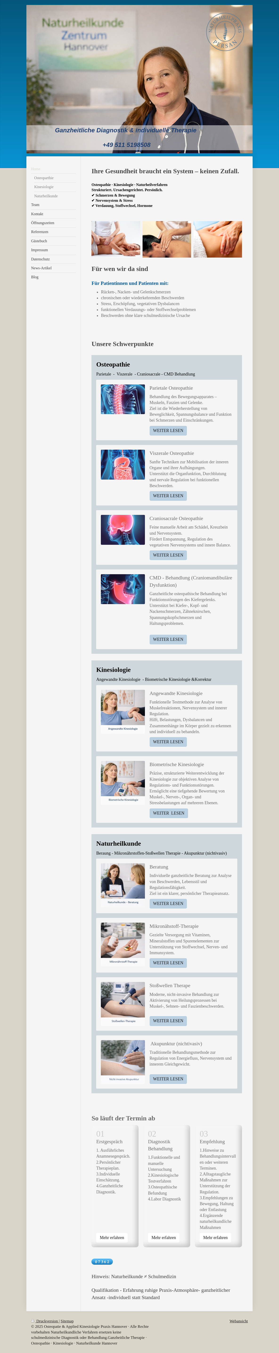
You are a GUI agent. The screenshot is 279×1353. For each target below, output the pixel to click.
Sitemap (67, 1321)
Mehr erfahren (112, 1237)
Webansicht (239, 1321)
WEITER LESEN (168, 430)
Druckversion (45, 1321)
